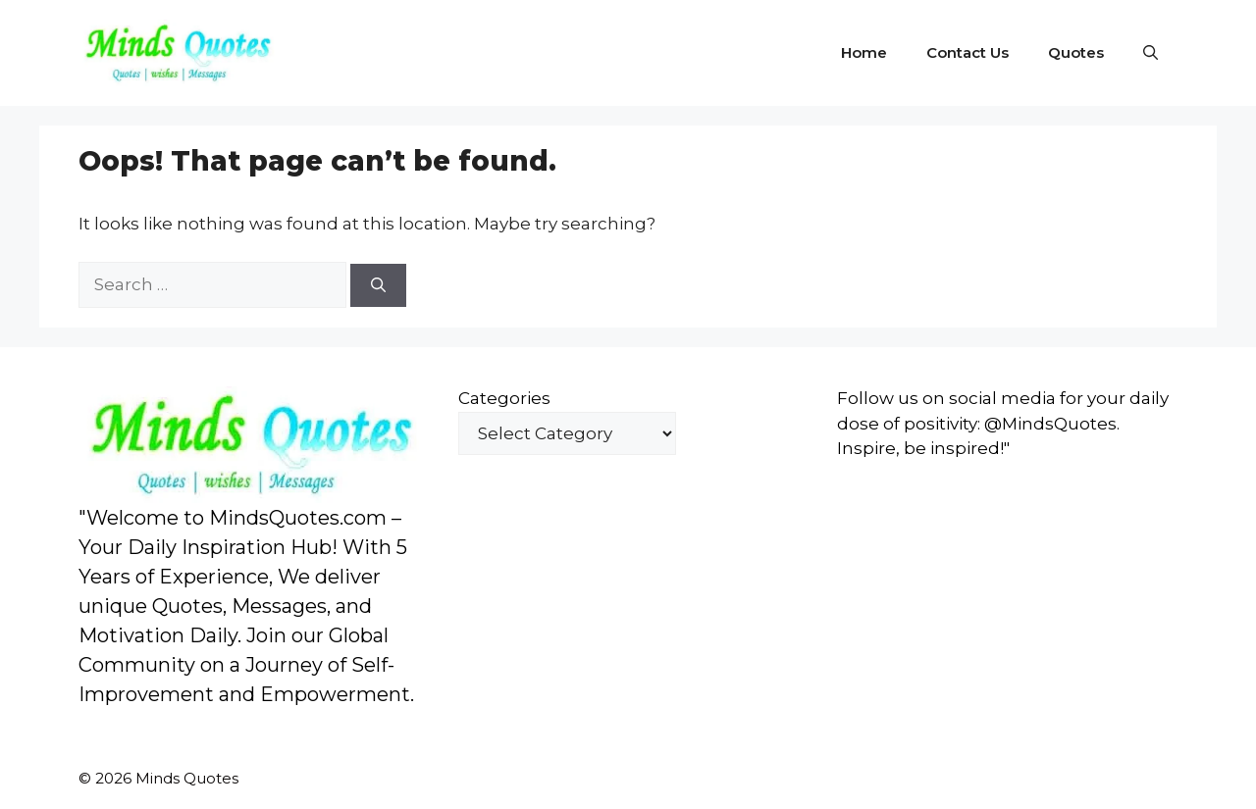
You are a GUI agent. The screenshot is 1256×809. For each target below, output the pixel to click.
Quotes (1076, 52)
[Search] (378, 286)
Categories (504, 398)
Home (864, 52)
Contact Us (967, 52)
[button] (1151, 53)
